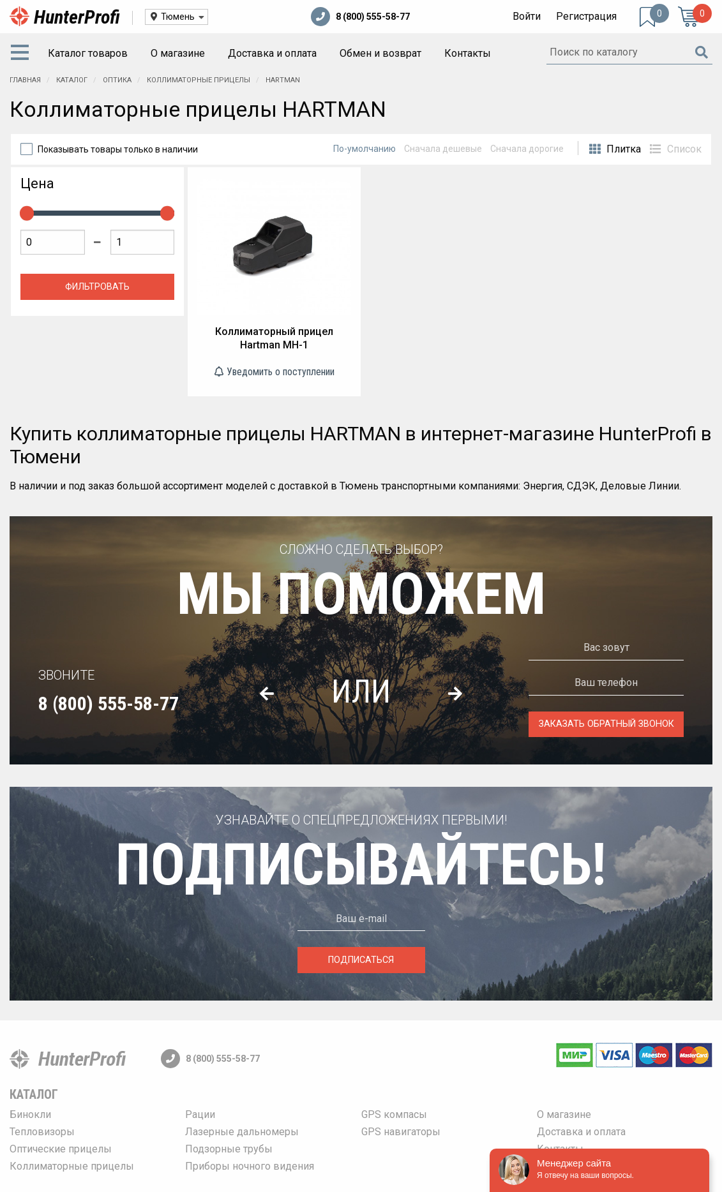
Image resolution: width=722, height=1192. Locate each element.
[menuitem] (22, 53)
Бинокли (30, 1114)
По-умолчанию (364, 148)
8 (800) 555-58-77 (360, 16)
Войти (527, 16)
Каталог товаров (88, 53)
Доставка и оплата (272, 53)
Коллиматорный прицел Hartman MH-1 (274, 338)
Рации (200, 1114)
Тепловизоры (42, 1132)
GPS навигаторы (400, 1132)
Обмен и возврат (380, 53)
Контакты (467, 53)
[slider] (27, 213)
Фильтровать (97, 286)
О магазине (178, 53)
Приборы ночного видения (249, 1166)
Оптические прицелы (61, 1149)
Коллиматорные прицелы (72, 1166)
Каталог (34, 1094)
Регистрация (586, 16)
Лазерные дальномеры (242, 1132)
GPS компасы (394, 1114)
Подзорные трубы (229, 1149)
